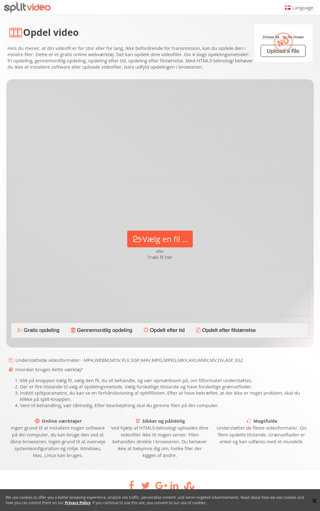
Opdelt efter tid (163, 330)
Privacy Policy (77, 502)
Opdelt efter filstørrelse (225, 330)
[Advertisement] (160, 132)
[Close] (314, 500)
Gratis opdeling (37, 330)
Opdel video (51, 32)
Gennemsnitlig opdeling (100, 330)
